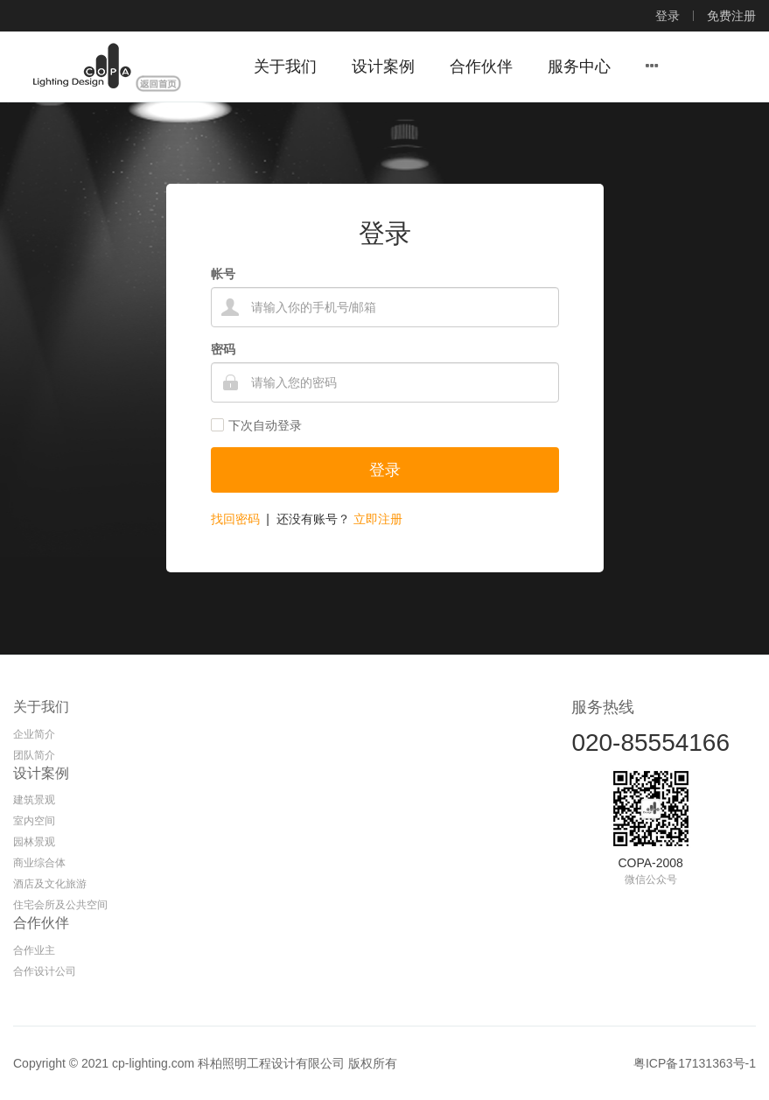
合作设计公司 (44, 971)
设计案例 (41, 773)
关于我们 (41, 706)
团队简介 (34, 755)
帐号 (223, 274)
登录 (667, 16)
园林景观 (34, 842)
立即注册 (377, 519)
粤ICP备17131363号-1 (694, 1063)
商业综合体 (39, 863)
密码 (223, 349)
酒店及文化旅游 (50, 884)
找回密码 (235, 519)
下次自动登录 (256, 425)
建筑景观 (34, 800)
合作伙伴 (41, 922)
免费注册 (731, 16)
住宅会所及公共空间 (60, 905)
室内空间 (34, 821)
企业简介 (34, 734)
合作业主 (34, 950)
